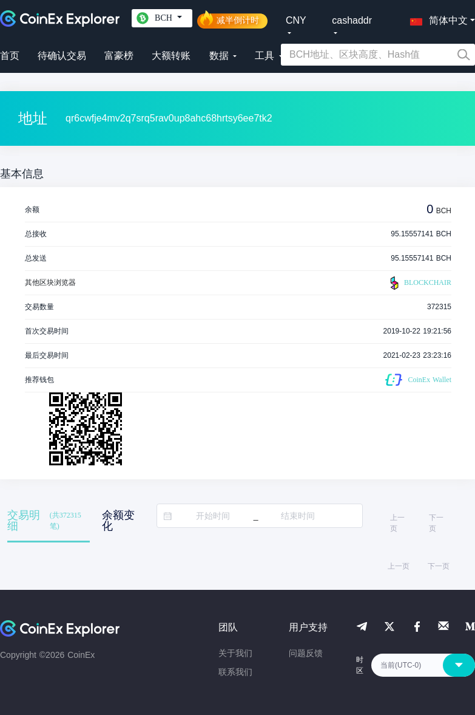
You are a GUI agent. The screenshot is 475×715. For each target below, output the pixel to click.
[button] (436, 18)
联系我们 (235, 672)
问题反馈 (306, 653)
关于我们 (235, 653)
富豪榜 (118, 55)
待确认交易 (62, 55)
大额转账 (171, 55)
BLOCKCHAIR (419, 283)
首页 (9, 55)
